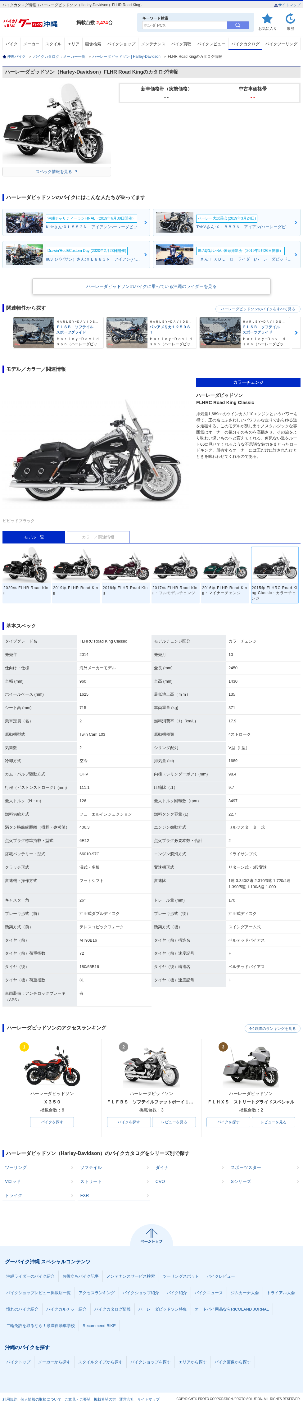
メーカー (31, 44)
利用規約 (9, 1400)
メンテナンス (153, 44)
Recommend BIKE (99, 1326)
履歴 (290, 28)
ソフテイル (91, 1167)
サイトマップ (287, 5)
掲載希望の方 (105, 1400)
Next (296, 333)
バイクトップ (18, 1362)
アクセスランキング (97, 1293)
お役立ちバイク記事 (80, 1276)
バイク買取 (181, 44)
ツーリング (16, 1167)
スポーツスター (246, 1167)
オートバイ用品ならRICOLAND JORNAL (232, 1309)
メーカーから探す (54, 1362)
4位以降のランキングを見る (271, 1028)
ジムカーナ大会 (245, 1293)
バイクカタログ (245, 44)
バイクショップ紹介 (141, 1293)
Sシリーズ (241, 1181)
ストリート (91, 1181)
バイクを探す (52, 1122)
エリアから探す (193, 1362)
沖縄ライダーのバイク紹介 (30, 1276)
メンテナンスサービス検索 (130, 1276)
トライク (13, 1195)
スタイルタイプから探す (100, 1362)
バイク (12, 44)
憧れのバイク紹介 (22, 1309)
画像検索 (93, 44)
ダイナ (162, 1167)
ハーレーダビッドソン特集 (162, 1309)
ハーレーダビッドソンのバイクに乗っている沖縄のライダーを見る (151, 286)
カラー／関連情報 (98, 537)
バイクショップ (121, 44)
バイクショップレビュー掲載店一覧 (38, 1293)
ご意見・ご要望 (78, 1400)
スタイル (53, 44)
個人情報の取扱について (40, 1400)
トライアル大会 (281, 1293)
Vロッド (13, 1181)
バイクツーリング (281, 44)
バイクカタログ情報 (112, 1309)
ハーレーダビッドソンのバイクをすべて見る (258, 309)
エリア (73, 44)
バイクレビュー (211, 44)
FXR (84, 1195)
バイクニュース (209, 1293)
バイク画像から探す (233, 1362)
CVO (160, 1181)
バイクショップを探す (150, 1362)
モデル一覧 (34, 537)
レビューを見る (174, 1122)
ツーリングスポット (181, 1276)
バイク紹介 (177, 1293)
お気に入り (267, 28)
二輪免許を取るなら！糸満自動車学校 (40, 1326)
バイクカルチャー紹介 (66, 1309)
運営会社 (126, 1400)
